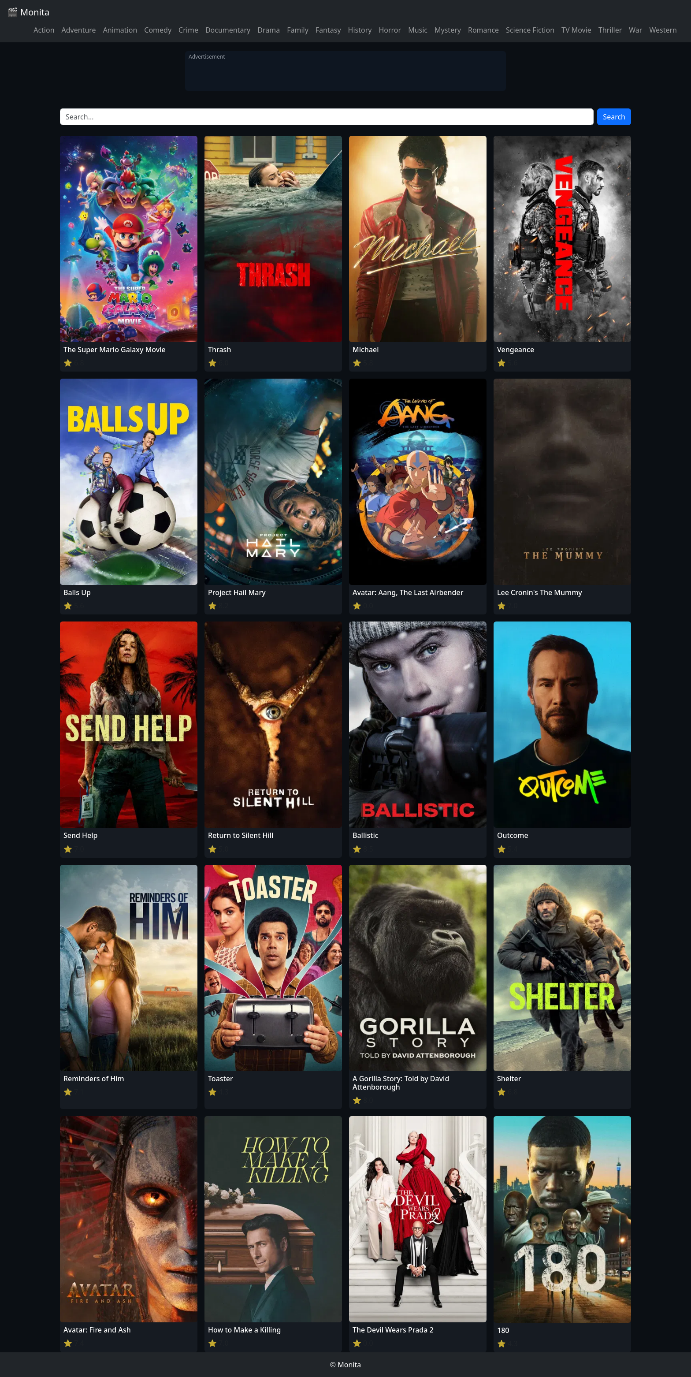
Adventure (79, 30)
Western (663, 30)
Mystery (448, 30)
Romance (483, 30)
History (360, 30)
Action (43, 30)
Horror (390, 30)
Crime (188, 30)
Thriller (610, 30)
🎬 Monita (28, 12)
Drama (268, 30)
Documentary (227, 30)
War (635, 30)
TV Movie (576, 30)
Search (614, 117)
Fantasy (328, 30)
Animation (120, 30)
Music (417, 30)
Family (297, 30)
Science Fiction (530, 30)
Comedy (157, 30)
